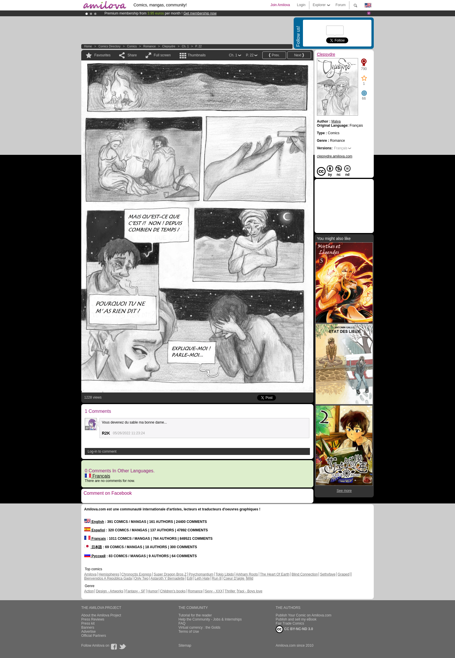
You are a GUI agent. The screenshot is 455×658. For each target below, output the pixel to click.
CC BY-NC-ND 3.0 (294, 629)
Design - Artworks (109, 591)
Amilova (90, 574)
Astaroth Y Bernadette (168, 578)
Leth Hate (202, 578)
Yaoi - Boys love (249, 591)
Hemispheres (109, 574)
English (94, 522)
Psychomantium (201, 574)
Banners (87, 627)
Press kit (88, 623)
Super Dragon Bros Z (170, 574)
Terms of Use (188, 632)
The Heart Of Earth (274, 574)
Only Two (141, 578)
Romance (149, 46)
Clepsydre (168, 46)
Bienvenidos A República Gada (108, 578)
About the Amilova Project (101, 615)
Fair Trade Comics (290, 623)
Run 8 (216, 578)
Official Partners (93, 636)
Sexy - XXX (214, 591)
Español (94, 530)
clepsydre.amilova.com (334, 156)
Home (88, 46)
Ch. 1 (185, 46)
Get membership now (199, 13)
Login (301, 5)
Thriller (230, 591)
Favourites (102, 55)
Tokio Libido (225, 574)
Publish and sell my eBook (296, 619)
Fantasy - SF (135, 591)
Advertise (88, 632)
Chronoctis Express (136, 574)
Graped (343, 574)
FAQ (181, 623)
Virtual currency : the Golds (199, 627)
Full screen (162, 55)
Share (132, 55)
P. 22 (198, 46)
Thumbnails (197, 55)
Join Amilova (280, 5)
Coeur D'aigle (234, 578)
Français (97, 476)
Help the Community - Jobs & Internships (210, 619)
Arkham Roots (247, 574)
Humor (152, 591)
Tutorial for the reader (195, 615)
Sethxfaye (327, 574)
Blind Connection (305, 574)
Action (89, 591)
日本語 (93, 547)
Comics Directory (109, 46)
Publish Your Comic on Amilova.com (303, 615)
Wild (249, 578)
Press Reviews (92, 619)
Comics (132, 46)
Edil (190, 578)
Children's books (172, 591)
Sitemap (184, 645)
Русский (95, 556)
